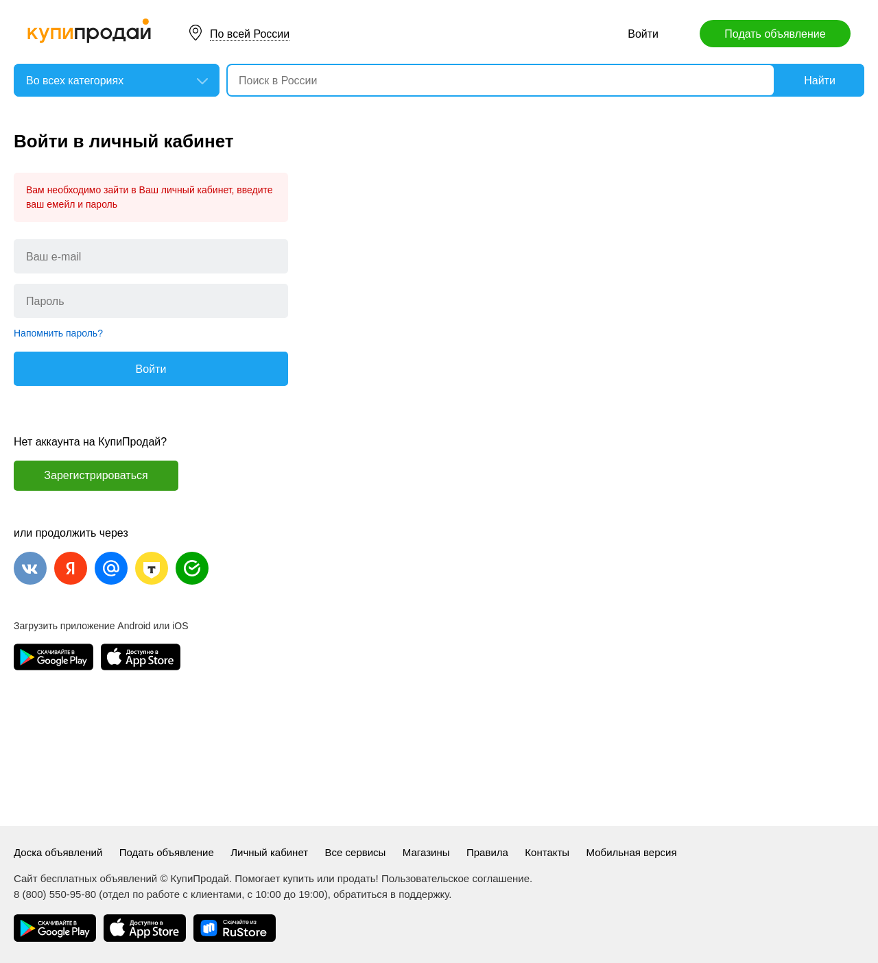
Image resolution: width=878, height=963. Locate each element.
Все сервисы (355, 852)
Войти (643, 34)
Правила (487, 852)
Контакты (547, 852)
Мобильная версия (631, 852)
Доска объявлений (58, 852)
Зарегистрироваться (95, 475)
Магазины (426, 852)
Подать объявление (774, 34)
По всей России (249, 34)
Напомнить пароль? (58, 333)
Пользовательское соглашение (455, 878)
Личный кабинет (269, 852)
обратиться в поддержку (391, 894)
